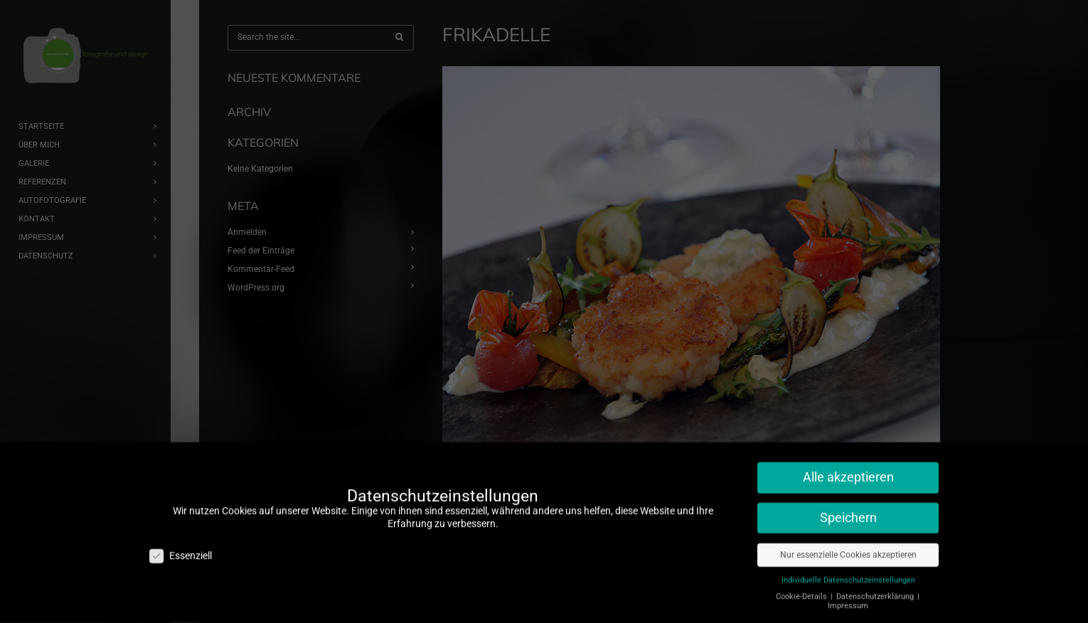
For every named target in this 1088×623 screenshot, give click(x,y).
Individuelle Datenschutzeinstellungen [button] (848, 570)
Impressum (848, 595)
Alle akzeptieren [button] (848, 467)
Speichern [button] (848, 508)
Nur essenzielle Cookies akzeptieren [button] (848, 545)
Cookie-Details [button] (802, 586)
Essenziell (180, 546)
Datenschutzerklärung (876, 586)
